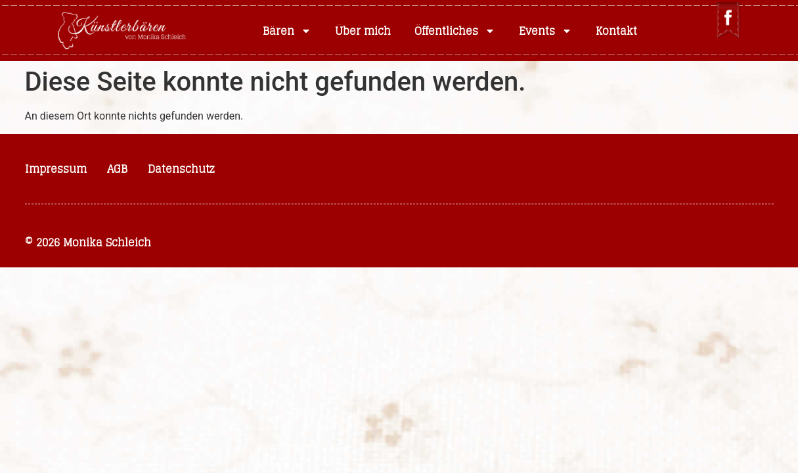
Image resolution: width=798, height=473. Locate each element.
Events (545, 31)
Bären (287, 31)
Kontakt (616, 31)
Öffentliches (454, 31)
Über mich (363, 31)
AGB (117, 169)
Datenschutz (181, 169)
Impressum (56, 169)
